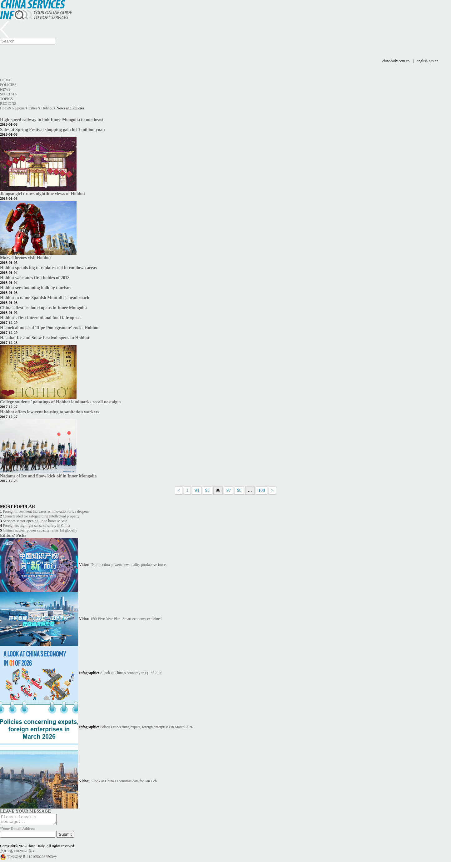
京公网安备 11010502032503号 (32, 858)
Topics (6, 99)
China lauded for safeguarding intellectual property (41, 516)
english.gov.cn (428, 61)
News (5, 89)
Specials (8, 94)
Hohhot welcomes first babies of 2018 (35, 277)
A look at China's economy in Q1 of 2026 (131, 673)
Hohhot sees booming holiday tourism (35, 287)
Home (5, 80)
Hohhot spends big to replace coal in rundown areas (48, 267)
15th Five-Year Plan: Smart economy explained (126, 619)
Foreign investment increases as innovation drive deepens (46, 511)
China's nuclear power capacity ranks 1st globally (40, 530)
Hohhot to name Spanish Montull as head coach (44, 297)
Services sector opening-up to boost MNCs (35, 521)
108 (261, 490)
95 (207, 490)
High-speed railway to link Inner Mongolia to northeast (51, 119)
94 (197, 490)
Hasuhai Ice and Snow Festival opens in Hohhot (44, 337)
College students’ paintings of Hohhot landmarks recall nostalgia (60, 401)
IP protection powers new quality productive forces (129, 564)
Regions (8, 103)
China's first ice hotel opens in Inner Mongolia (43, 307)
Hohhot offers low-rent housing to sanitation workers (49, 411)
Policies (8, 85)
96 (218, 490)
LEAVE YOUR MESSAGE (25, 811)
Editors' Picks (13, 535)
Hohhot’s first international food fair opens (40, 317)
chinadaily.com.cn (395, 61)
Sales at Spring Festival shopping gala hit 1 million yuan (52, 129)
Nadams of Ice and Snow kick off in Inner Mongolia (48, 475)
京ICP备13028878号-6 (17, 853)
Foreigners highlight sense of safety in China (36, 525)
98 (239, 490)
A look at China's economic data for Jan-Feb (123, 781)
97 (228, 490)
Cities (32, 108)
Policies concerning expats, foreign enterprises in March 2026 (146, 727)
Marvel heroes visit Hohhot (25, 257)
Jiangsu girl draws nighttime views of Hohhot (42, 193)
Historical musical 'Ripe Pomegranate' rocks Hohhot (49, 327)
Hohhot (46, 108)
